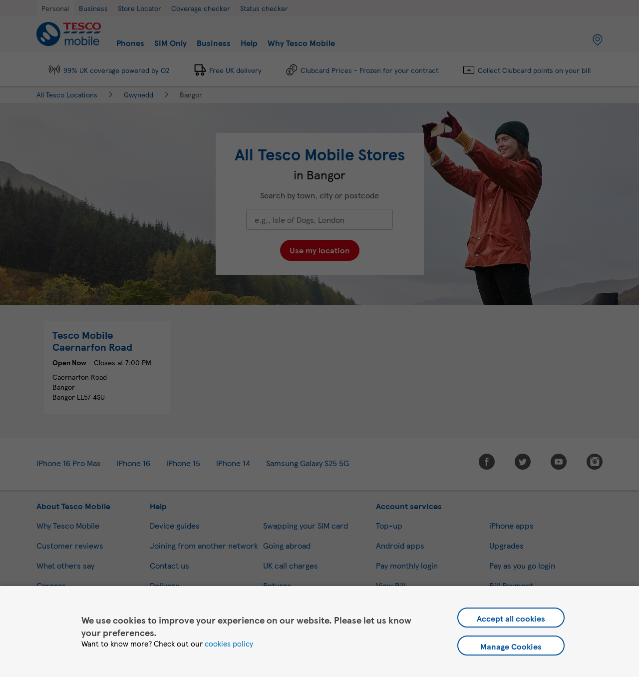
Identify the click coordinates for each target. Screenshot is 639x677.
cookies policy (229, 643)
